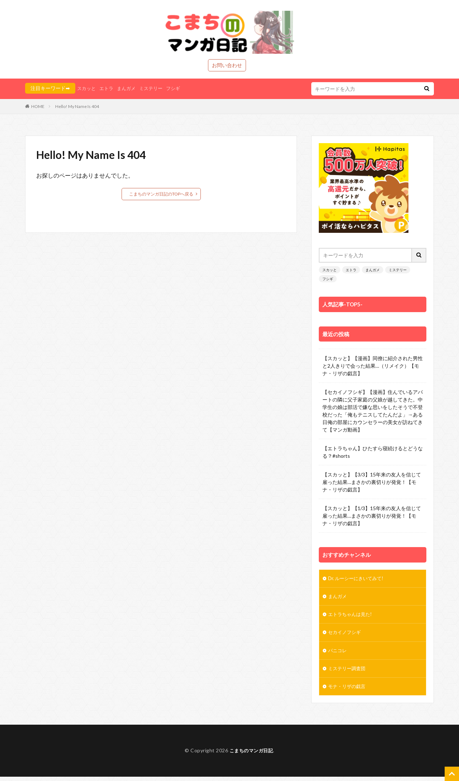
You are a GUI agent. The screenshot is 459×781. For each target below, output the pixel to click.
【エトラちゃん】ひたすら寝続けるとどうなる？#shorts (372, 452)
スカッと (87, 88)
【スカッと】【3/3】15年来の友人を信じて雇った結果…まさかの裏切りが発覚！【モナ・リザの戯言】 (371, 482)
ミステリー (155, 88)
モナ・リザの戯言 (348, 691)
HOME (37, 106)
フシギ (179, 88)
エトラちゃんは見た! (351, 616)
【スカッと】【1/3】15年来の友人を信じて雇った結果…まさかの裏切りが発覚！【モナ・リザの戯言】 (371, 515)
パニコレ (338, 653)
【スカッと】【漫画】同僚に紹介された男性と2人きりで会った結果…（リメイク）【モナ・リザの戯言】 (372, 365)
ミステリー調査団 (348, 672)
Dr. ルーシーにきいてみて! (358, 579)
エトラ (108, 88)
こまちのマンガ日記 (251, 755)
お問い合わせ (227, 65)
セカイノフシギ (345, 635)
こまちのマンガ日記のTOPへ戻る (161, 194)
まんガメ (129, 88)
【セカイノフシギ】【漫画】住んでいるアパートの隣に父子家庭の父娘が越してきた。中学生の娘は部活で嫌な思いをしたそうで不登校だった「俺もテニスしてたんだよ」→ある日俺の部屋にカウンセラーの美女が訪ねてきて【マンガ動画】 (372, 411)
